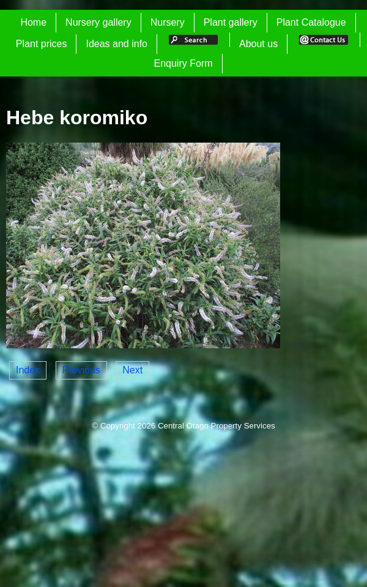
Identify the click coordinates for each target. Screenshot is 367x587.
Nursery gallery (98, 22)
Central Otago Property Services (216, 425)
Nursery (167, 22)
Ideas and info (116, 44)
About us (258, 44)
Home (33, 22)
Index (28, 370)
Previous (81, 370)
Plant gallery (231, 22)
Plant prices (41, 44)
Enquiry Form (183, 63)
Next (132, 370)
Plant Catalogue (311, 22)
